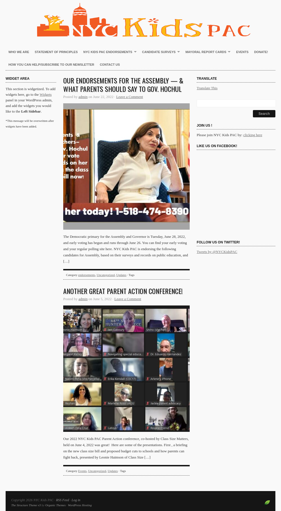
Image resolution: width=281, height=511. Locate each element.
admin (83, 97)
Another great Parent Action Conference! (123, 291)
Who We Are (18, 52)
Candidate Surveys (159, 52)
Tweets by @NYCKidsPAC (217, 252)
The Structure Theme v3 (26, 505)
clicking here (252, 135)
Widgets (46, 94)
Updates (121, 275)
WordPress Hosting (80, 505)
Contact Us (110, 64)
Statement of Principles (56, 52)
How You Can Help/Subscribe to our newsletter (51, 64)
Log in (76, 500)
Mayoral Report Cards (206, 52)
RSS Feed (62, 500)
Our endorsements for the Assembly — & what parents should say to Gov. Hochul (123, 84)
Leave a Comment (129, 97)
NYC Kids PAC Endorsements (109, 52)
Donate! (261, 52)
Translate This (207, 88)
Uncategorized (106, 275)
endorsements (86, 275)
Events (242, 52)
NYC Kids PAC (140, 19)
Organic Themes (55, 505)
